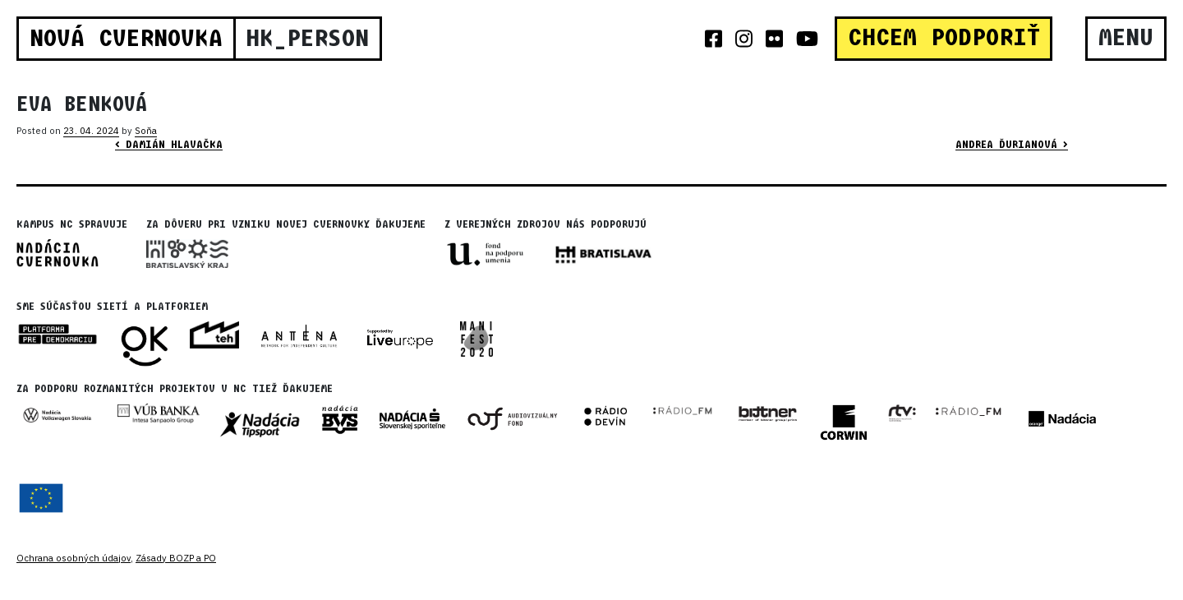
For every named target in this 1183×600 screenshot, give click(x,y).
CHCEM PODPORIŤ (944, 37)
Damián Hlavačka (169, 145)
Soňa (146, 130)
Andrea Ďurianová (1011, 145)
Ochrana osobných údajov (73, 558)
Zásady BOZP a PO (176, 558)
